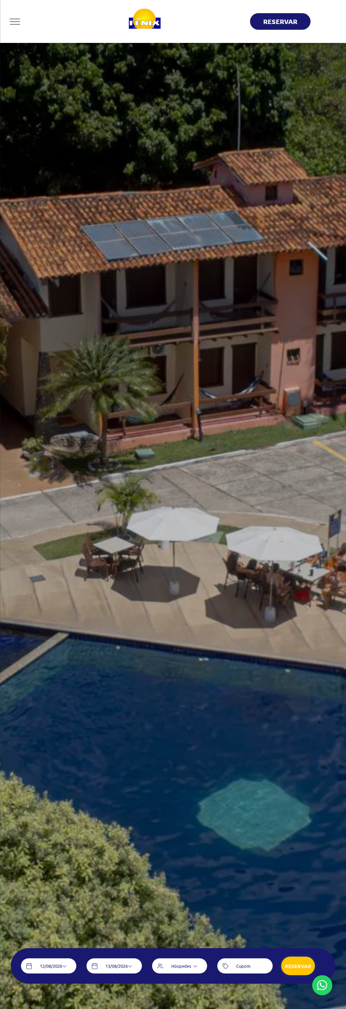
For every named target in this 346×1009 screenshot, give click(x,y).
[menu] (15, 21)
